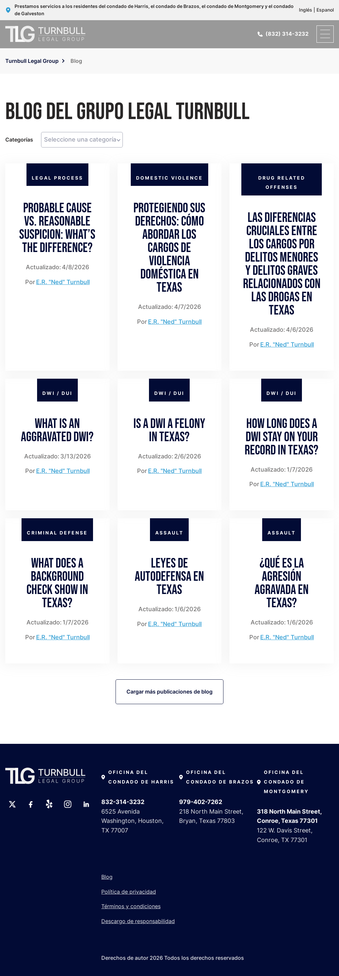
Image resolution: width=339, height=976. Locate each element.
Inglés (305, 10)
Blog (107, 876)
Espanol (325, 10)
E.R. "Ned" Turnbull (63, 281)
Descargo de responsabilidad (138, 921)
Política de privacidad (128, 891)
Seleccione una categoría (80, 139)
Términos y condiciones (131, 906)
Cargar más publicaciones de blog (169, 691)
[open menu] (325, 34)
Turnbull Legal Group (32, 61)
